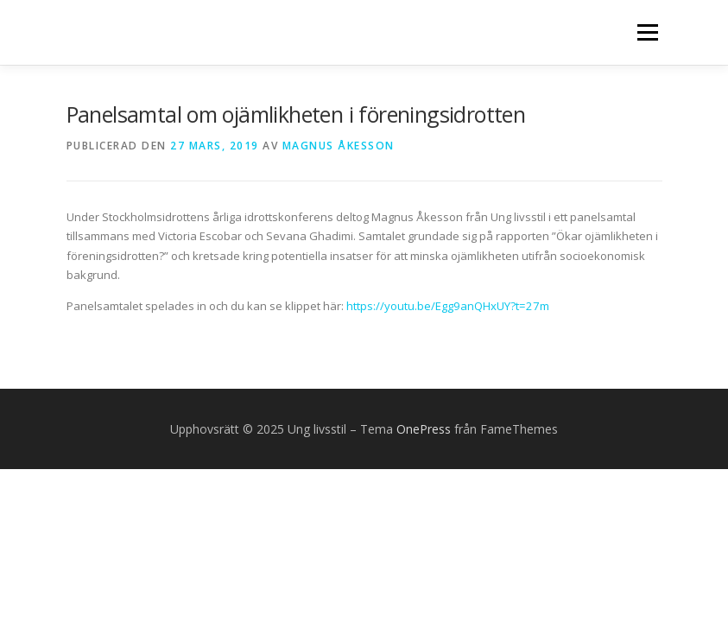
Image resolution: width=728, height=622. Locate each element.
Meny (647, 32)
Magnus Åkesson (338, 145)
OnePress (423, 429)
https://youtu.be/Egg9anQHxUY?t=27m (447, 306)
